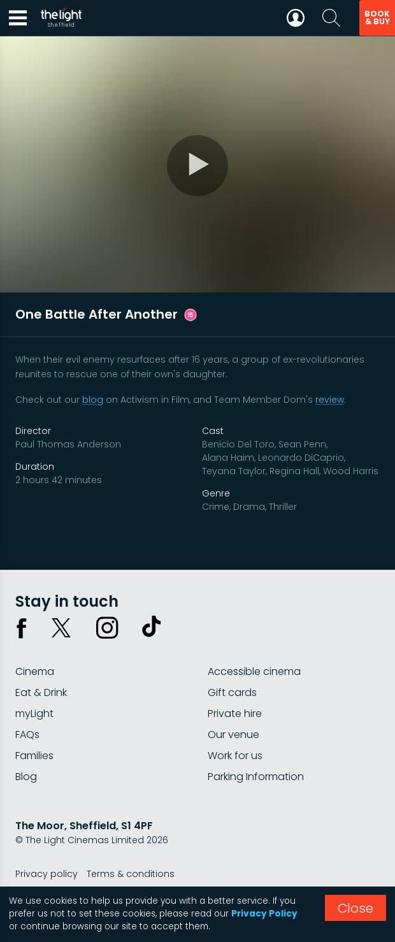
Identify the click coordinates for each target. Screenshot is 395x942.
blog (92, 399)
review (329, 399)
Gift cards (232, 692)
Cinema (34, 671)
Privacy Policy (264, 914)
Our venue (233, 734)
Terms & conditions (131, 873)
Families (34, 755)
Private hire (235, 713)
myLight (34, 713)
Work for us (235, 755)
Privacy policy (46, 873)
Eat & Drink (41, 692)
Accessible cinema (254, 671)
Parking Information (256, 776)
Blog (26, 776)
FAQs (27, 734)
